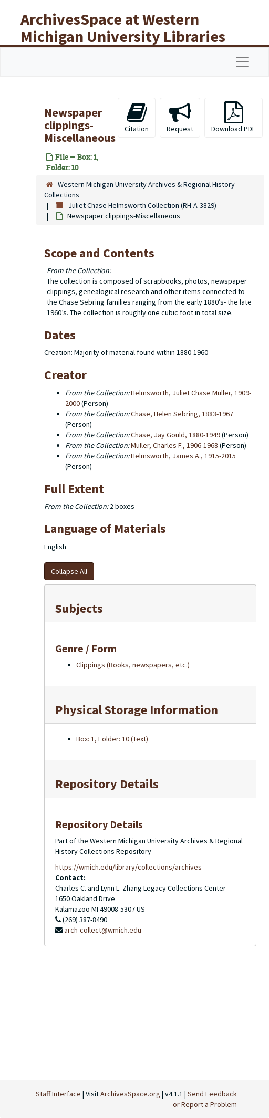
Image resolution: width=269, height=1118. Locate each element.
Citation (137, 117)
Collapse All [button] (69, 571)
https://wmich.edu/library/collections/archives (128, 867)
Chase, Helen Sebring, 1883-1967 (182, 414)
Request (180, 117)
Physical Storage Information (136, 710)
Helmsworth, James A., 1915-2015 (183, 456)
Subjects (79, 608)
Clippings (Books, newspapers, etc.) (133, 665)
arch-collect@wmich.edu (102, 930)
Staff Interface (58, 1094)
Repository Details (107, 784)
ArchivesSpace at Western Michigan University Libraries (122, 27)
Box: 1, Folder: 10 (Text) (112, 739)
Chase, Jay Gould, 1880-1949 (175, 435)
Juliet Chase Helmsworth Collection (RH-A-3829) (142, 205)
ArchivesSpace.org (130, 1094)
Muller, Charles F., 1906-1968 (174, 445)
